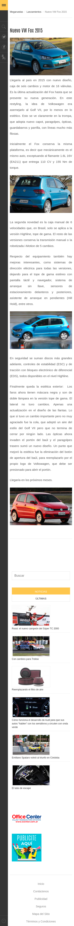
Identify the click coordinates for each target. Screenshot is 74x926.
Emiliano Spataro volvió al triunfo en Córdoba (35, 757)
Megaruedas (16, 11)
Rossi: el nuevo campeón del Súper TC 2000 (35, 628)
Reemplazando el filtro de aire (27, 689)
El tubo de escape (21, 788)
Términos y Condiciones (41, 921)
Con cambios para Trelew (25, 659)
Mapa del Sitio (41, 914)
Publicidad (41, 898)
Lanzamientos (34, 11)
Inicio (41, 883)
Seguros (41, 906)
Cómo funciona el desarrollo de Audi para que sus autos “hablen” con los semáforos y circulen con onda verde (40, 724)
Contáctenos (41, 891)
